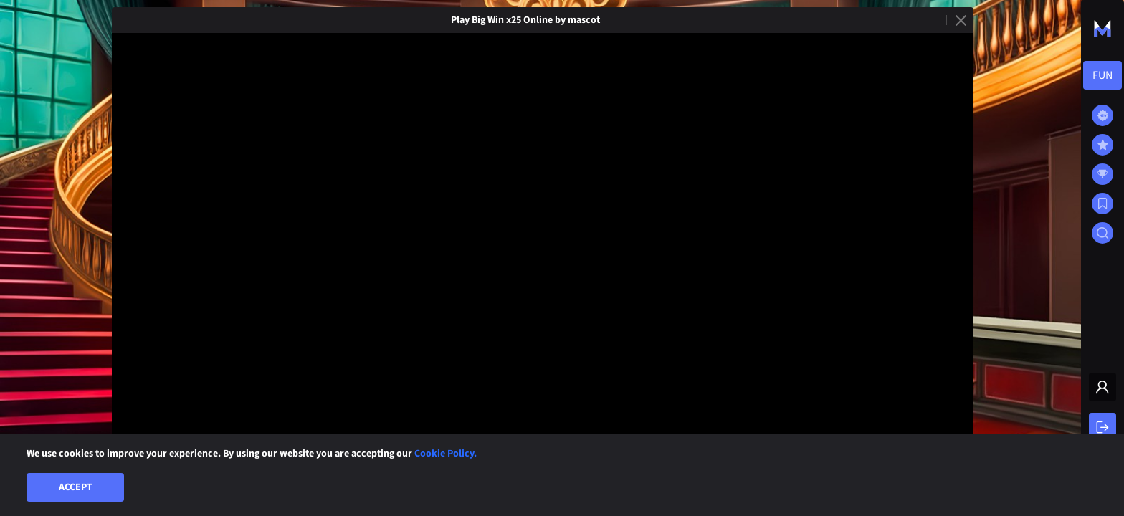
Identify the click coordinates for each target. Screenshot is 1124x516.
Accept (75, 487)
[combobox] (1102, 75)
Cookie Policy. (445, 453)
